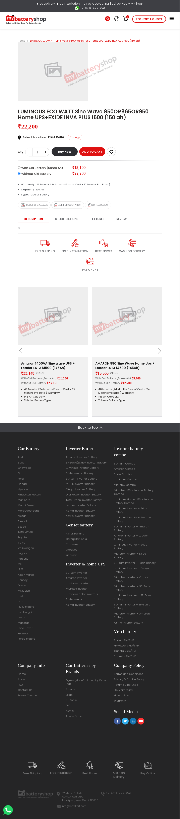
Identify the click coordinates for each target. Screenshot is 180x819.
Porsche (23, 559)
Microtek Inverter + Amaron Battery (132, 615)
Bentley (22, 580)
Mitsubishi (24, 591)
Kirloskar (71, 555)
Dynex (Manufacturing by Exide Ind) (86, 682)
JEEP (20, 569)
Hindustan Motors (29, 494)
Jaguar (22, 553)
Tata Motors (26, 532)
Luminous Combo (125, 479)
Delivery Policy (123, 690)
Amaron (71, 689)
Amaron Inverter (76, 578)
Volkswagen (26, 548)
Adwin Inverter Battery (80, 516)
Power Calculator (29, 695)
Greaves (71, 550)
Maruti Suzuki (26, 505)
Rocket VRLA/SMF (125, 656)
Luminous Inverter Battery (82, 468)
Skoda (22, 527)
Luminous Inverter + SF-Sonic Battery (133, 597)
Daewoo (23, 585)
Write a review (98, 205)
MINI (20, 564)
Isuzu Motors (26, 607)
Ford (21, 479)
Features (97, 219)
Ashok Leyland (75, 533)
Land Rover (25, 628)
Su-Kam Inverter (76, 573)
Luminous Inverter (77, 583)
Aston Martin (26, 575)
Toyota (22, 537)
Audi (20, 457)
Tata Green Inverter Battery (84, 500)
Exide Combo (123, 474)
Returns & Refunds (126, 685)
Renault (23, 521)
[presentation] (22, 351)
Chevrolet (24, 468)
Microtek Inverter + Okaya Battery (131, 579)
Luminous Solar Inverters (82, 594)
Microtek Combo (125, 485)
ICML (21, 596)
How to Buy (121, 695)
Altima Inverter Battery (80, 511)
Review (121, 219)
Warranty (120, 701)
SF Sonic (71, 700)
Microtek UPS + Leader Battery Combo (133, 492)
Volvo (21, 543)
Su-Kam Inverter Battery (81, 479)
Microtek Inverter (77, 589)
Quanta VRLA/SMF (125, 651)
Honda (22, 484)
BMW (21, 462)
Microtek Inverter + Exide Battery (130, 555)
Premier (23, 633)
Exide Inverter (74, 599)
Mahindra (24, 500)
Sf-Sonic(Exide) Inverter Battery (86, 462)
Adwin (70, 711)
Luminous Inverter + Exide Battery (130, 510)
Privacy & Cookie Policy (129, 679)
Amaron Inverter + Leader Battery (131, 537)
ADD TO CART (92, 152)
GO (68, 705)
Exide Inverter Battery (80, 473)
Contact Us (25, 690)
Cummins (72, 544)
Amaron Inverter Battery (81, 457)
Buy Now (64, 152)
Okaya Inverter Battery (80, 489)
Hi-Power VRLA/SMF (126, 645)
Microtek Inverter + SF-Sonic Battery (132, 588)
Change (75, 137)
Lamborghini (26, 612)
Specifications (66, 219)
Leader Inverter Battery (81, 505)
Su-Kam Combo (124, 464)
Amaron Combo (124, 469)
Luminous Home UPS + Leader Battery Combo (133, 501)
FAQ (20, 685)
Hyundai (23, 489)
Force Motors (26, 639)
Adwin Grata (74, 716)
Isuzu (21, 601)
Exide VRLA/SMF (124, 640)
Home (21, 40)
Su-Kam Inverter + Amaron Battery (131, 528)
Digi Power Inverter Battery (83, 494)
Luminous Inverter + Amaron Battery (132, 519)
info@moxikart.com (74, 806)
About (21, 679)
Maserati (23, 623)
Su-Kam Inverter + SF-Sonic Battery (132, 606)
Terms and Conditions (128, 674)
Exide (69, 695)
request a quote (149, 19)
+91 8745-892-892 (90, 8)
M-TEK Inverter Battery (80, 484)
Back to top (88, 427)
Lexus (21, 617)
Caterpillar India (76, 539)
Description (33, 219)
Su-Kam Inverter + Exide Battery (135, 563)
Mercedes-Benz (28, 511)
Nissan (22, 516)
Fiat (20, 473)
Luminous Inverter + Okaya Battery (131, 570)
